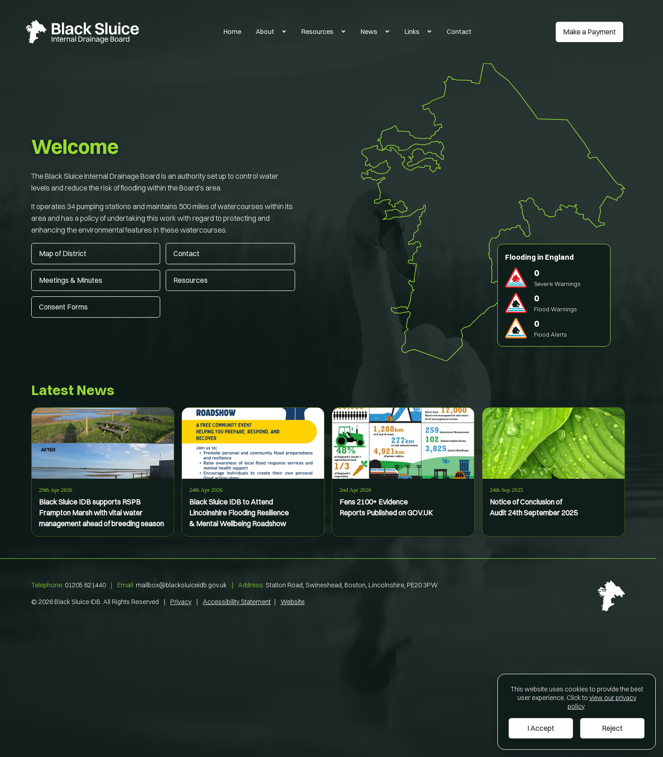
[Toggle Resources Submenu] (343, 32)
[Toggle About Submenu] (284, 32)
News (369, 32)
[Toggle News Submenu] (387, 32)
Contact (459, 32)
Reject (612, 728)
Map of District (62, 253)
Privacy (180, 602)
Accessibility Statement (237, 602)
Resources (317, 32)
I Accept (540, 728)
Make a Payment (589, 31)
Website (293, 602)
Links (412, 32)
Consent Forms (63, 306)
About (265, 32)
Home (232, 32)
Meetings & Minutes (70, 280)
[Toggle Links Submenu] (429, 32)
